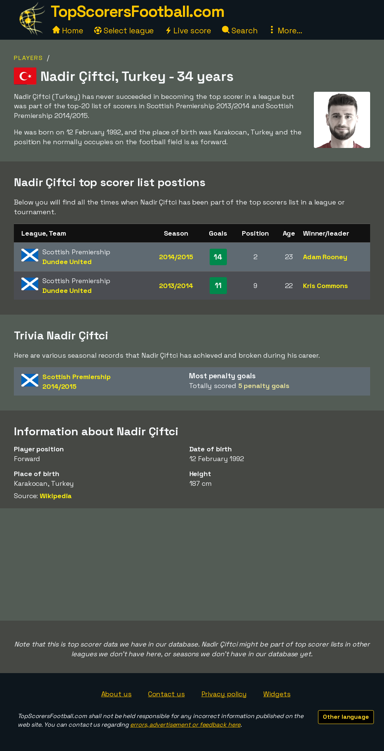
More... (285, 30)
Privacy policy (224, 694)
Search (239, 30)
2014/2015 (176, 256)
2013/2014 (176, 285)
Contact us (166, 694)
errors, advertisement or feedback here (185, 725)
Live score (188, 30)
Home (67, 30)
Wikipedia (56, 495)
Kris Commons (325, 285)
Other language (346, 717)
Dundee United (67, 261)
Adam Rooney (325, 256)
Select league (124, 30)
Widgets (276, 694)
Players (28, 58)
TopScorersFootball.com (137, 11)
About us (116, 694)
